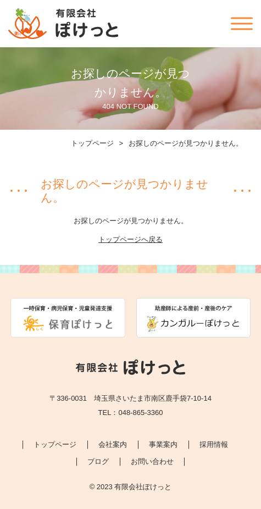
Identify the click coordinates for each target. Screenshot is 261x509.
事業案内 (163, 444)
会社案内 (112, 444)
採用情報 (213, 444)
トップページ (92, 143)
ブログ (98, 461)
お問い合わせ (152, 461)
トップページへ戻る (130, 239)
